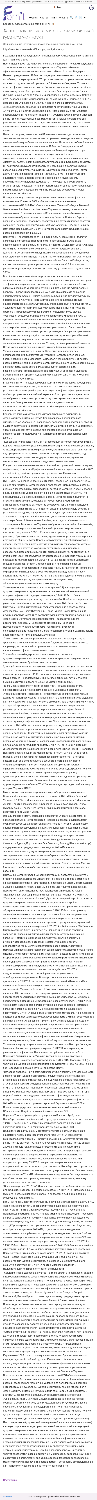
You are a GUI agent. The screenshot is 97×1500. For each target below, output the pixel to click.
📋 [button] (52, 24)
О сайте (63, 17)
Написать (7, 1497)
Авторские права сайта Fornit (50, 1496)
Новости (33, 17)
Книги (53, 17)
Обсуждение (10, 1480)
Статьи (44, 17)
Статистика (74, 1496)
